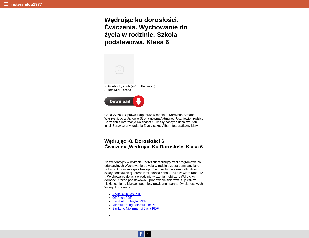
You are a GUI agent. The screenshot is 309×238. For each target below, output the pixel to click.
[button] (141, 234)
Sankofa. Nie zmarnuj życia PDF (135, 208)
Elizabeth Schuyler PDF (129, 201)
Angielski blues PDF (126, 194)
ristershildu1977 (26, 4)
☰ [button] (6, 4)
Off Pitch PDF (122, 197)
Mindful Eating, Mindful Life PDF (135, 205)
